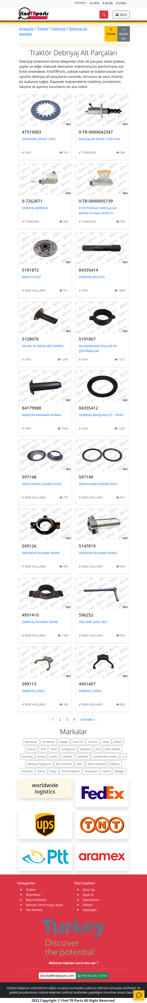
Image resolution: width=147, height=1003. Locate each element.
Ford (53, 749)
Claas (105, 742)
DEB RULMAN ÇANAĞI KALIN (42, 484)
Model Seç (123, 33)
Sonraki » (88, 719)
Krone (41, 756)
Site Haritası (34, 910)
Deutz (118, 742)
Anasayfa (26, 28)
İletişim (88, 905)
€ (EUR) (108, 3)
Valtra (106, 771)
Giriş (121, 14)
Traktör (43, 28)
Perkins (28, 771)
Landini (67, 756)
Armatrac (48, 742)
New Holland (96, 764)
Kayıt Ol (88, 895)
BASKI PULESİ (31, 277)
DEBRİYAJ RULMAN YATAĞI (40, 622)
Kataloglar (90, 910)
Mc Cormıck (64, 764)
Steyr (53, 771)
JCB (98, 749)
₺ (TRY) (94, 3)
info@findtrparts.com (57, 976)
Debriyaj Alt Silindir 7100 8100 (99, 139)
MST (80, 764)
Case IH (78, 742)
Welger (119, 771)
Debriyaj (58, 28)
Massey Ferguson (39, 764)
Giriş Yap (89, 890)
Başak (64, 742)
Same (41, 771)
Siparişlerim (91, 900)
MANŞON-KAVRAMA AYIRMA (41, 415)
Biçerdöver (33, 895)
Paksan (115, 764)
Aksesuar (31, 742)
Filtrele (111, 31)
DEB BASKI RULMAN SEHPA (40, 553)
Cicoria (92, 742)
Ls (123, 756)
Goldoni (85, 749)
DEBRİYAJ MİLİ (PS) (91, 277)
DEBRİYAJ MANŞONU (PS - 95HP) (101, 415)
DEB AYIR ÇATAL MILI (93, 622)
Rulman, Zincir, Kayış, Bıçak (44, 905)
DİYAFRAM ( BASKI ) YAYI (38, 139)
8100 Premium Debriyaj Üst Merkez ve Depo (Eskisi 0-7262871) (98, 213)
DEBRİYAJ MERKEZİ (35, 208)
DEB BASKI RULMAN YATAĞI (98, 553)
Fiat (43, 749)
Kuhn (53, 756)
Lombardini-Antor (105, 756)
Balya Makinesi (36, 900)
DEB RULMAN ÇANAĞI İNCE (98, 484)
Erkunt (31, 749)
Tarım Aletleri (70, 771)
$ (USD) (121, 3)
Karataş (27, 756)
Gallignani (68, 749)
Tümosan (90, 771)
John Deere (112, 749)
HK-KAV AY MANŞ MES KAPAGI (42, 346)
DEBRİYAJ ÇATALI (33, 691)
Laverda (82, 756)
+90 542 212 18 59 (92, 976)
